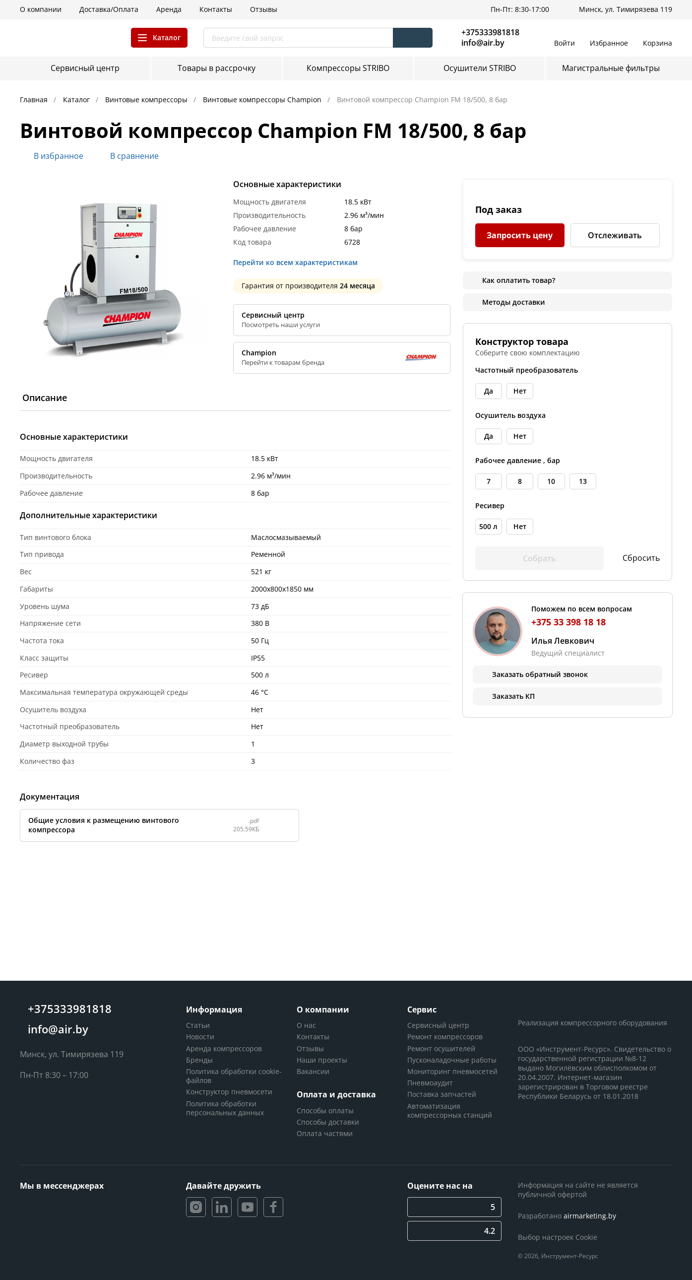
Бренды (199, 1060)
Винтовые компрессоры (147, 99)
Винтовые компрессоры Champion (263, 99)
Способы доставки (328, 1122)
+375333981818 (490, 32)
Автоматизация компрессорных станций (449, 1110)
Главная (35, 99)
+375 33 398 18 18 (568, 622)
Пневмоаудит (430, 1082)
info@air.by (482, 43)
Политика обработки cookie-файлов (234, 1076)
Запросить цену (520, 235)
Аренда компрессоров (224, 1048)
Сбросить (635, 558)
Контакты (313, 1036)
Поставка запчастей (441, 1094)
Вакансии (313, 1071)
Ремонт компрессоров (445, 1036)
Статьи (198, 1025)
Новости (200, 1036)
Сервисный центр (438, 1025)
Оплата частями (325, 1133)
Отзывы (310, 1048)
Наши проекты (322, 1060)
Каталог (77, 99)
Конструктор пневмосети (229, 1091)
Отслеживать (615, 235)
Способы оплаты (325, 1110)
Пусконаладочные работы (452, 1060)
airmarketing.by (590, 1215)
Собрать (539, 558)
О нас (306, 1025)
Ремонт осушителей (441, 1048)
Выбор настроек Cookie (557, 1237)
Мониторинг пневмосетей (452, 1071)
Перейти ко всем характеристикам (298, 262)
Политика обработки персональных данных (225, 1108)
